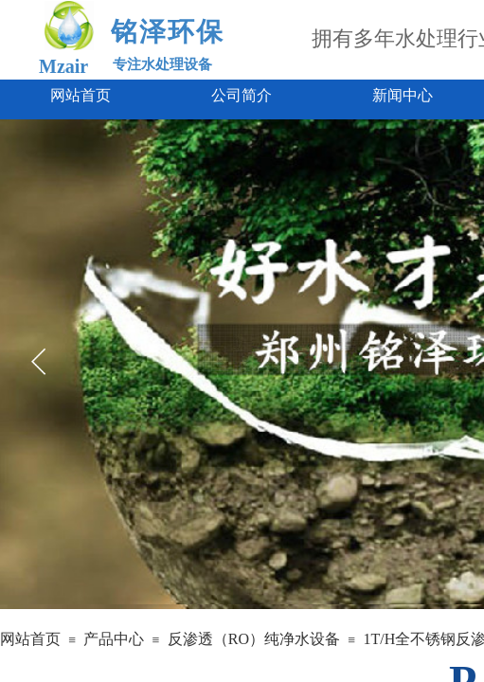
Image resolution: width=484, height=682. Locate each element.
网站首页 (80, 95)
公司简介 (241, 95)
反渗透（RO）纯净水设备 (254, 639)
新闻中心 (402, 95)
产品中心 (113, 639)
